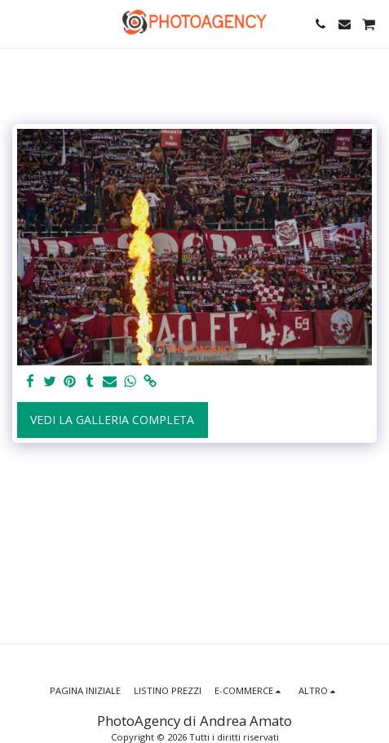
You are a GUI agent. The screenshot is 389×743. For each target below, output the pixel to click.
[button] (18, 23)
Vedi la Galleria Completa (112, 419)
